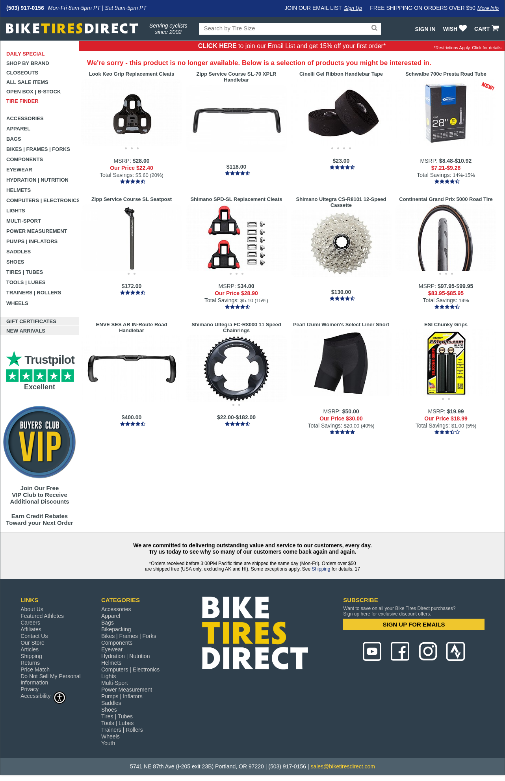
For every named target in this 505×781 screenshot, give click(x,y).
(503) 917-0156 (25, 8)
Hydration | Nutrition (37, 180)
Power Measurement (36, 231)
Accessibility (43, 695)
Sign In (425, 29)
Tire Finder (22, 101)
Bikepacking (116, 629)
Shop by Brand (27, 63)
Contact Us (34, 636)
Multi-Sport (23, 221)
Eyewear (19, 170)
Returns (30, 663)
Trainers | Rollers (33, 293)
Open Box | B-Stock (33, 92)
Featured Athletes (42, 616)
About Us (31, 609)
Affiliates (30, 629)
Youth (108, 743)
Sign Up (353, 8)
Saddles (18, 252)
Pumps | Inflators (32, 241)
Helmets (18, 190)
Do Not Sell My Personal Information (50, 679)
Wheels (17, 303)
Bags (13, 139)
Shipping (321, 569)
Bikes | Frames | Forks (38, 149)
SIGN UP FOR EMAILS (414, 624)
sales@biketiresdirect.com (342, 766)
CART (487, 29)
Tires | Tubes (24, 272)
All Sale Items (27, 82)
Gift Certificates (31, 321)
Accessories (25, 118)
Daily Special (25, 54)
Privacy (29, 689)
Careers (30, 622)
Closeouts (22, 73)
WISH (456, 29)
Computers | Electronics (42, 200)
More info (488, 8)
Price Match (35, 669)
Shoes (15, 262)
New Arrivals (25, 331)
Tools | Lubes (25, 282)
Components (24, 159)
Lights (15, 211)
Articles (29, 649)
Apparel (18, 129)
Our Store (32, 643)
